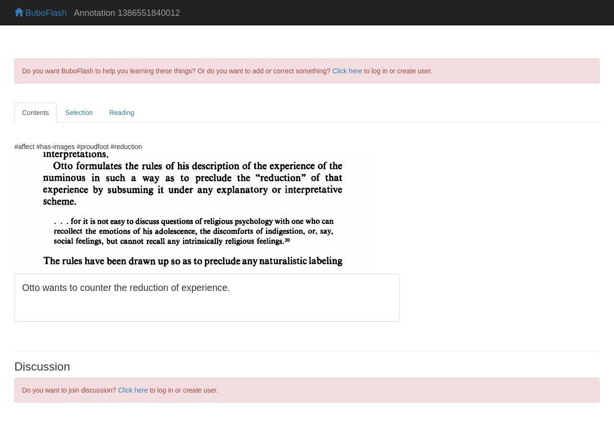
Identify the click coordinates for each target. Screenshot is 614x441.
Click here (347, 71)
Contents (35, 112)
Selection (79, 112)
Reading (121, 112)
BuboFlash (40, 13)
